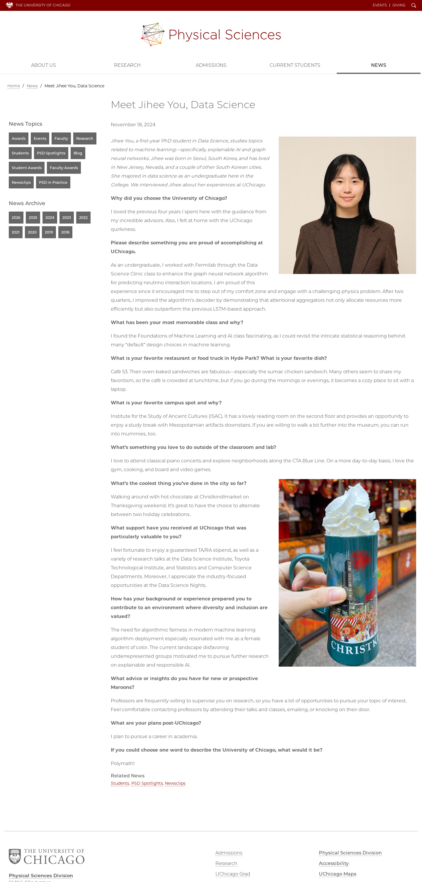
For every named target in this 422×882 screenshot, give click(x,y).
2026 (16, 217)
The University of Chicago (43, 5)
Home (13, 85)
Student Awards (27, 168)
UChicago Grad (232, 874)
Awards (18, 138)
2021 (16, 232)
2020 (32, 232)
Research (127, 65)
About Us (43, 65)
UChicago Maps (337, 874)
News (378, 65)
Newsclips (175, 783)
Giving (398, 5)
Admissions (211, 65)
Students (120, 783)
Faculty (61, 138)
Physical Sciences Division (211, 34)
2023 (66, 217)
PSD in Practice (53, 182)
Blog (78, 153)
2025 (33, 217)
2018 (65, 232)
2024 (49, 217)
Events (380, 5)
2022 (83, 217)
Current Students (295, 65)
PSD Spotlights (147, 783)
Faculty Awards (64, 168)
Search (413, 6)
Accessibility (334, 863)
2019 (49, 232)
